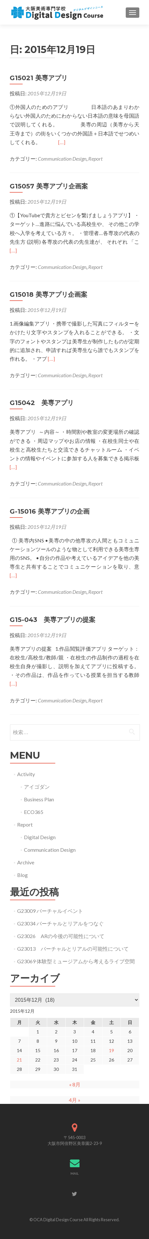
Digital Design (40, 837)
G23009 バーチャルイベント (50, 911)
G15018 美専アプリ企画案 (48, 294)
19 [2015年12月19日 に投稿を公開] (111, 1050)
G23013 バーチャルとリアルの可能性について (73, 948)
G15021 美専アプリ (39, 78)
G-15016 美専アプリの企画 (50, 511)
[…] (61, 142)
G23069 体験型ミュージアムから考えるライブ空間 (76, 961)
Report (95, 158)
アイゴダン (37, 787)
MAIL (74, 1173)
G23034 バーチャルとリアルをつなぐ (60, 923)
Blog (22, 875)
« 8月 (74, 1084)
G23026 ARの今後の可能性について (60, 936)
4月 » (74, 1100)
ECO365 (33, 812)
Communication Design (62, 158)
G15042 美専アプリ (42, 403)
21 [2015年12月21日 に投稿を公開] (19, 1060)
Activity (26, 774)
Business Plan (39, 799)
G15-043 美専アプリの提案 (52, 620)
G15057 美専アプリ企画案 (49, 186)
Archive (25, 862)
